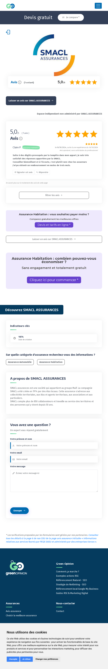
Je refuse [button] (26, 659)
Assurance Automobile (20, 362)
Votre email (16, 453)
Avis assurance (13, 611)
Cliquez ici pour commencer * (54, 280)
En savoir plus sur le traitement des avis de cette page (27, 183)
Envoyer (19, 510)
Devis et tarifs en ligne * (54, 225)
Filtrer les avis (54, 195)
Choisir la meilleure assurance (21, 615)
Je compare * (70, 17)
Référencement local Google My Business (77, 589)
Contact (60, 611)
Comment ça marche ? (67, 571)
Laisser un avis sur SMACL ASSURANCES (31, 100)
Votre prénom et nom (21, 439)
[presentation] (31, 499)
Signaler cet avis (23, 172)
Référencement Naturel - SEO (71, 580)
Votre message (17, 466)
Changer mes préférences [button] (47, 659)
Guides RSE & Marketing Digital (72, 593)
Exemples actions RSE (67, 576)
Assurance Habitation (51, 362)
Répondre (42, 172)
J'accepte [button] (13, 659)
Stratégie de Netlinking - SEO (71, 584)
